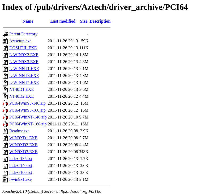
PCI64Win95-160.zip (27, 110)
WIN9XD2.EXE (23, 144)
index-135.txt (20, 158)
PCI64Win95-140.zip (27, 103)
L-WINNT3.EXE (24, 75)
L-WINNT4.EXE (24, 82)
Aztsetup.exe (20, 41)
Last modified (62, 21)
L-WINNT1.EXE (24, 68)
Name (28, 21)
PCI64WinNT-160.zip (28, 124)
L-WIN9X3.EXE (24, 61)
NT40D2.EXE (21, 96)
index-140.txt (20, 165)
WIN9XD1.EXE (23, 138)
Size (83, 21)
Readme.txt (19, 131)
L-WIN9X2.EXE (24, 54)
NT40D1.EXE (21, 89)
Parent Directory (23, 34)
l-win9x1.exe (20, 179)
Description (100, 21)
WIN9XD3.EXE (23, 151)
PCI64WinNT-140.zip (28, 117)
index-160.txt (20, 172)
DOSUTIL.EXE (23, 48)
